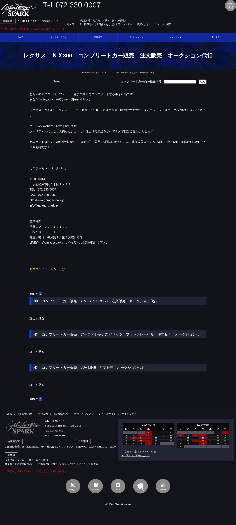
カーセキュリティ (59, 37)
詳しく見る (37, 318)
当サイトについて (83, 413)
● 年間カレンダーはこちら (135, 455)
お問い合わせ (25, 413)
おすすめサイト (107, 413)
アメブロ (140, 486)
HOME (20, 37)
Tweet (57, 81)
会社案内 (43, 413)
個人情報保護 (61, 413)
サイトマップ (129, 413)
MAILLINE (230, 5)
